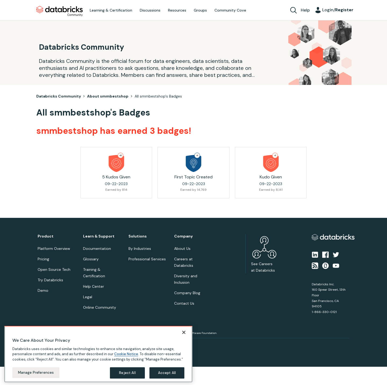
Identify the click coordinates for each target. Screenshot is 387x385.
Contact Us (184, 303)
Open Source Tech (54, 269)
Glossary (91, 259)
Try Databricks (50, 280)
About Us (182, 248)
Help (305, 10)
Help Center (93, 286)
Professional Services (147, 259)
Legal (87, 296)
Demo (43, 290)
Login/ (337, 10)
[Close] (184, 332)
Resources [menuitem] (177, 10)
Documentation (97, 248)
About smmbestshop (107, 96)
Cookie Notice (126, 354)
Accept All (167, 372)
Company (183, 236)
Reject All (127, 372)
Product (45, 236)
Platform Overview (54, 248)
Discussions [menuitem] (150, 10)
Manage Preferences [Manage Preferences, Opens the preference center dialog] (36, 372)
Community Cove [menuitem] (230, 10)
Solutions (137, 236)
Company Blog (187, 292)
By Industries (139, 248)
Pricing (43, 259)
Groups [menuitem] (200, 10)
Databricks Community (59, 11)
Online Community (99, 307)
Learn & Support (98, 236)
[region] (98, 354)
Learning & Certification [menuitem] (111, 10)
